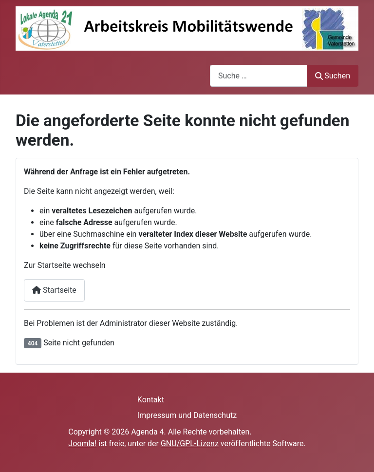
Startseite (54, 290)
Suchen (332, 75)
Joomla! (82, 443)
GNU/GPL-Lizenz (190, 443)
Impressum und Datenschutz (187, 415)
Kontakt (150, 399)
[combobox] (258, 76)
